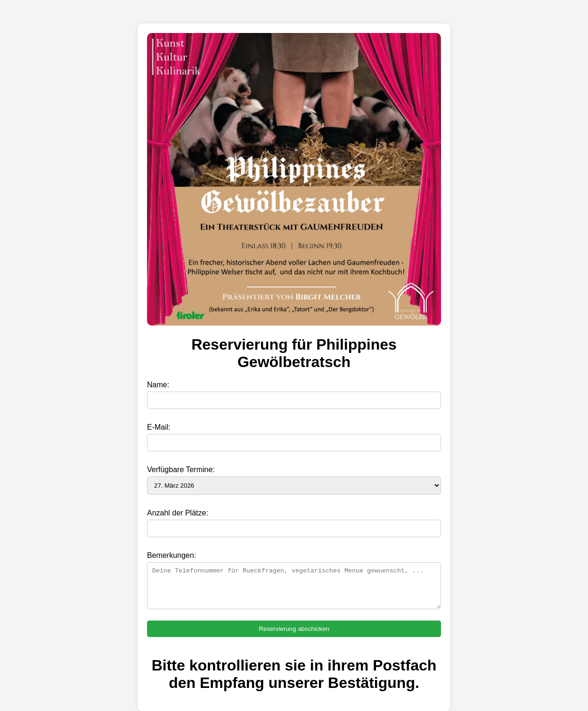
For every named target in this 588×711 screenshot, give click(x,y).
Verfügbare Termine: (181, 470)
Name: (158, 385)
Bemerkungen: (171, 555)
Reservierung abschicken (294, 628)
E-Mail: (159, 427)
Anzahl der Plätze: (177, 513)
